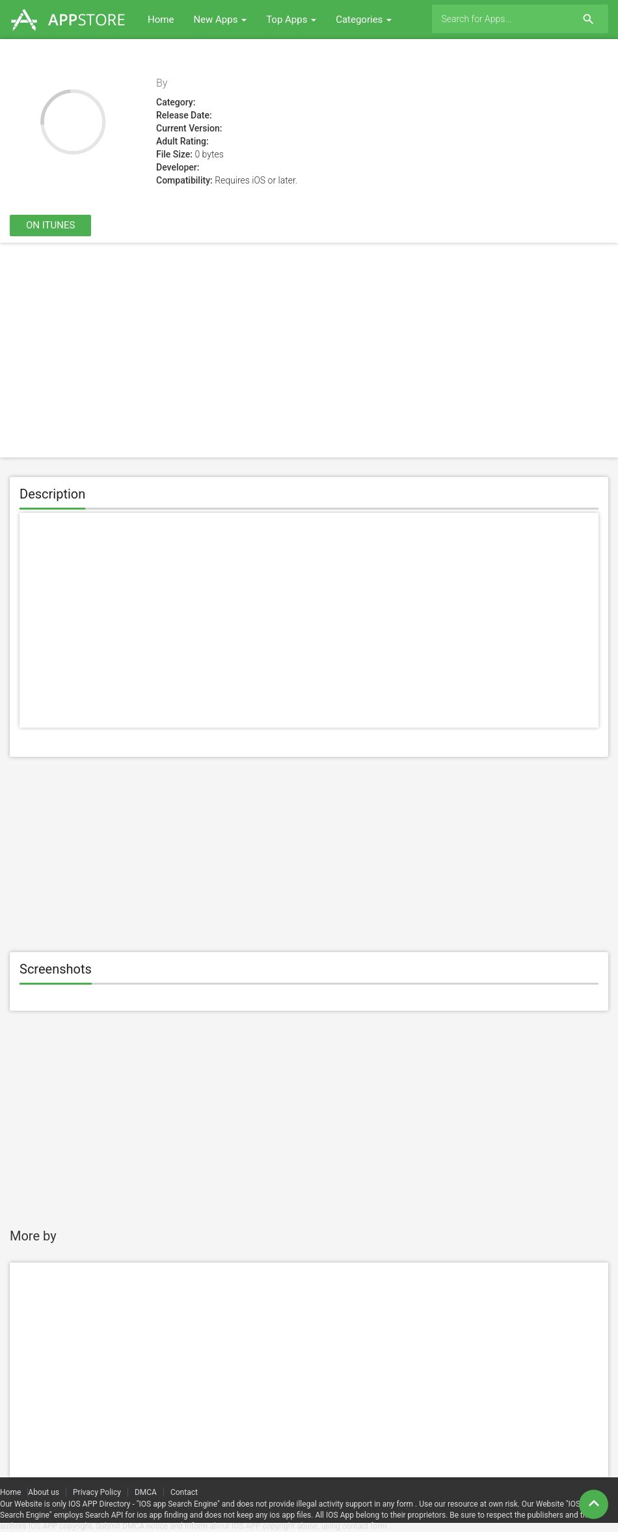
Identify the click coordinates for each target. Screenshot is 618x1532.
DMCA (146, 1492)
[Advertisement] (309, 350)
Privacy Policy (97, 1492)
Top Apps (291, 19)
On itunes (50, 225)
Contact (184, 1492)
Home (161, 19)
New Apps (220, 19)
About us (43, 1492)
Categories (364, 19)
